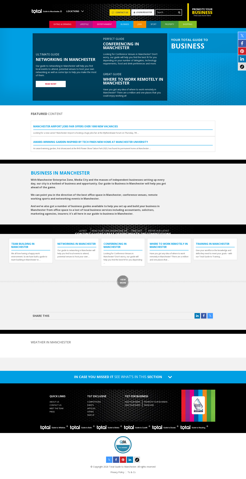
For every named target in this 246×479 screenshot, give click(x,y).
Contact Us (55, 407)
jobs (140, 26)
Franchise (149, 407)
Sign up (90, 417)
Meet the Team (56, 410)
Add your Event (133, 407)
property (169, 26)
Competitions (94, 404)
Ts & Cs (132, 474)
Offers (90, 413)
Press (52, 413)
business (125, 26)
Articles (91, 410)
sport (153, 26)
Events (90, 407)
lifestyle (84, 26)
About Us (54, 404)
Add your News (132, 404)
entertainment (104, 26)
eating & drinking (62, 26)
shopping (187, 26)
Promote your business (155, 404)
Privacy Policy (117, 474)
